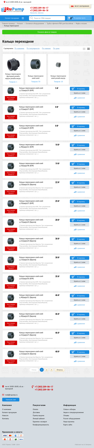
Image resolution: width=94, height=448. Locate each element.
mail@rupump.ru (10, 394)
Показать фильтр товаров (47, 32)
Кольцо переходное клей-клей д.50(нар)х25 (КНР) (36, 201)
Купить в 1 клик (79, 93)
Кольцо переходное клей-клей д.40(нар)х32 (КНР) (36, 145)
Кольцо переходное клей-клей (35, 69)
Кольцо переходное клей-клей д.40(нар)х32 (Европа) (36, 295)
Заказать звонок (37, 13)
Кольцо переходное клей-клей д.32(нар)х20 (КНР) (36, 126)
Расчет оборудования (80, 6)
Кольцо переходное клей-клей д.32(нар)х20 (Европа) (36, 239)
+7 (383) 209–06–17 (39, 8)
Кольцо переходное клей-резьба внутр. (58, 69)
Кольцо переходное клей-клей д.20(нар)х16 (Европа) (36, 183)
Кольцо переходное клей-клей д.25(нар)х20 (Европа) (36, 220)
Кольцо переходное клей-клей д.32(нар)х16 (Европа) (36, 352)
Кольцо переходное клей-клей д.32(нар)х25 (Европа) (36, 333)
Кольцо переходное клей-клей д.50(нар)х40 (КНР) (36, 164)
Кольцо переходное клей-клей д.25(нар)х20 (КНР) (36, 89)
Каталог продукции (12, 18)
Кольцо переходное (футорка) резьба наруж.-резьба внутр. (13, 69)
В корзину (81, 89)
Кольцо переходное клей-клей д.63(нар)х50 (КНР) (36, 277)
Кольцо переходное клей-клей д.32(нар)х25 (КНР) (36, 108)
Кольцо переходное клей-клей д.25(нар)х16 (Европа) (36, 258)
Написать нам (11, 399)
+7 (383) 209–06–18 (39, 10)
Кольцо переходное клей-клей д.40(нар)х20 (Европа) (36, 314)
